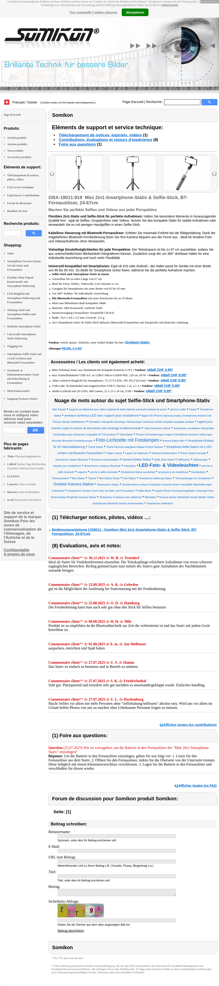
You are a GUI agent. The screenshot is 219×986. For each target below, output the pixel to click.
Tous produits (15, 150)
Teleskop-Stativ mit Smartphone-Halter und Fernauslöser (21, 314)
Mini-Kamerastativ (18, 391)
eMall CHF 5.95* (167, 385)
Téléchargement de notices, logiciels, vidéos (100, 135)
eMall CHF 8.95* (174, 375)
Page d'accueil (132, 102)
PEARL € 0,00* (72, 348)
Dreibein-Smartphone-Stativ (24, 326)
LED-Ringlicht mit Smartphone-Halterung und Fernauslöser (23, 298)
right (214, 174)
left (52, 174)
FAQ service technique (20, 187)
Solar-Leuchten (21, 484)
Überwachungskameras (24, 456)
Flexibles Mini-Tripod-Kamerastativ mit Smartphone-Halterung (21, 282)
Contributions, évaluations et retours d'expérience (105, 140)
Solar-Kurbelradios (23, 492)
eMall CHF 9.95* (159, 391)
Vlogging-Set (14, 346)
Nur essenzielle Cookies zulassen (93, 12)
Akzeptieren (135, 12)
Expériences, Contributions (23, 195)
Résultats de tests (17, 211)
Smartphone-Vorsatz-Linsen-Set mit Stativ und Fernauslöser (24, 265)
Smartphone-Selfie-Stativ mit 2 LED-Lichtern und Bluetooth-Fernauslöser (24, 358)
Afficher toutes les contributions (190, 725)
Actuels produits (17, 137)
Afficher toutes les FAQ (197, 785)
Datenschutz (170, 5)
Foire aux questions (77, 144)
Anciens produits (17, 144)
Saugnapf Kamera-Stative (22, 398)
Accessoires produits (19, 157)
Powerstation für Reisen (24, 500)
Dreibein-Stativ (137, 342)
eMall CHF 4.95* (160, 370)
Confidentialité (16, 550)
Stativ (10, 253)
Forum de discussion (19, 203)
